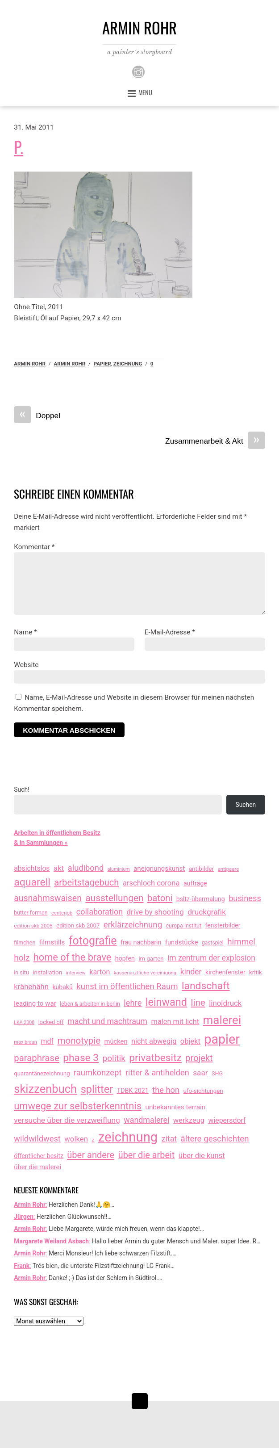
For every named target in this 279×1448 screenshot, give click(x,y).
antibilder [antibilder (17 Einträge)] (201, 868)
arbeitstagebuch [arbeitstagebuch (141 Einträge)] (86, 882)
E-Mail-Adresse (170, 632)
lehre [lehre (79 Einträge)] (133, 1002)
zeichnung (127, 364)
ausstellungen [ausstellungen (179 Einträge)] (114, 898)
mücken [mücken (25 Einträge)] (115, 1041)
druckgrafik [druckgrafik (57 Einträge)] (206, 911)
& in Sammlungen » (40, 842)
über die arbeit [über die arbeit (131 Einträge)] (146, 1155)
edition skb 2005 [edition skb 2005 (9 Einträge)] (33, 926)
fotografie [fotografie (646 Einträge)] (93, 940)
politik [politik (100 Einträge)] (113, 1058)
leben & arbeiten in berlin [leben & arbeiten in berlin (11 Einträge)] (90, 1004)
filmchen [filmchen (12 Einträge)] (24, 942)
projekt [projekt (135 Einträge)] (198, 1058)
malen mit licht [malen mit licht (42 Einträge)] (175, 1021)
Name (25, 632)
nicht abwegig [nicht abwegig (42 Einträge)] (153, 1041)
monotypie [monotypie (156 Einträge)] (79, 1040)
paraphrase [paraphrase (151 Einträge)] (36, 1058)
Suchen (245, 804)
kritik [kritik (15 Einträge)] (255, 972)
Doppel (37, 416)
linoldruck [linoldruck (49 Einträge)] (225, 1003)
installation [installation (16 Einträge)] (47, 972)
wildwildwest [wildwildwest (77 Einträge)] (37, 1138)
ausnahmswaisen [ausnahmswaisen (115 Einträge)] (48, 898)
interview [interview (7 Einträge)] (76, 973)
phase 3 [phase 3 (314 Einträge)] (81, 1058)
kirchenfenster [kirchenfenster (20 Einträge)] (225, 972)
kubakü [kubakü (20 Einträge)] (62, 987)
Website (26, 665)
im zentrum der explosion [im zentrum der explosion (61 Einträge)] (211, 957)
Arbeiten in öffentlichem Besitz (57, 832)
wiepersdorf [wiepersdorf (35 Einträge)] (227, 1120)
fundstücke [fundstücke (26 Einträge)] (181, 942)
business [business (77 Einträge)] (245, 898)
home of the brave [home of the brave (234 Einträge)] (72, 957)
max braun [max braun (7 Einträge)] (25, 1042)
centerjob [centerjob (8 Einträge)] (61, 913)
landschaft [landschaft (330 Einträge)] (206, 986)
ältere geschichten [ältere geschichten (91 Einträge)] (215, 1139)
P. (18, 146)
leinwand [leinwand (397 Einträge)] (166, 1002)
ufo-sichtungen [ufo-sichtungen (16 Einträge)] (203, 1090)
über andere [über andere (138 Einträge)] (90, 1155)
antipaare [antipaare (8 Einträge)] (228, 869)
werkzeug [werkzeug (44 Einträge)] (188, 1120)
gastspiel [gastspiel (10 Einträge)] (213, 943)
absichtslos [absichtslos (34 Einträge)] (32, 868)
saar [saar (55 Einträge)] (200, 1072)
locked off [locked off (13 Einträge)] (51, 1022)
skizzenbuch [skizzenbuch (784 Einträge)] (45, 1088)
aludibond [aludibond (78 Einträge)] (86, 868)
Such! (21, 789)
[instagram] (138, 71)
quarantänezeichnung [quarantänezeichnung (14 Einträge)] (42, 1073)
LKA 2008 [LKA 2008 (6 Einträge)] (24, 1022)
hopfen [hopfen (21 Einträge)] (125, 958)
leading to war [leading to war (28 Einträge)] (35, 1003)
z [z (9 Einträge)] (93, 1140)
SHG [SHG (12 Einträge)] (217, 1073)
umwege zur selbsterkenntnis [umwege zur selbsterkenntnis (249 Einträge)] (78, 1106)
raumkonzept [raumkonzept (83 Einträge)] (98, 1073)
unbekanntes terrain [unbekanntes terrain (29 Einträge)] (176, 1107)
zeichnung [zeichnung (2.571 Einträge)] (128, 1137)
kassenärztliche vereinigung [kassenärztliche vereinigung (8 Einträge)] (145, 973)
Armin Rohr (30, 364)
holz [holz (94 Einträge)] (21, 958)
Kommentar (34, 547)
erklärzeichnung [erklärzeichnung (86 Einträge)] (133, 925)
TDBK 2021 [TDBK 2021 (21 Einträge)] (133, 1090)
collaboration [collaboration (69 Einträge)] (99, 911)
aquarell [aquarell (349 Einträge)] (32, 882)
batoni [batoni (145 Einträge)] (159, 898)
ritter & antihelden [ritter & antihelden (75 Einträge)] (157, 1072)
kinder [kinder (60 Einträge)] (191, 971)
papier (102, 364)
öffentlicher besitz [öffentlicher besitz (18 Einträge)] (38, 1155)
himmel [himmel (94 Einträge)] (241, 941)
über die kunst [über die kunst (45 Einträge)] (202, 1155)
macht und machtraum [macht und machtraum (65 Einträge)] (107, 1021)
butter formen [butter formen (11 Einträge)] (30, 913)
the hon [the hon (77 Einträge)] (165, 1090)
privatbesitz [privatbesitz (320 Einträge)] (155, 1058)
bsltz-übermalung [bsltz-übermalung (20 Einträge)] (200, 898)
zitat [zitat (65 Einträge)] (169, 1138)
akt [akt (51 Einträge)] (59, 868)
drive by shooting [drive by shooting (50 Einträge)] (155, 911)
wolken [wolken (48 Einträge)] (76, 1138)
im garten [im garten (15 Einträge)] (150, 958)
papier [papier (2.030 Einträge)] (221, 1039)
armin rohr (69, 364)
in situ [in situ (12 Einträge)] (21, 972)
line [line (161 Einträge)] (198, 1002)
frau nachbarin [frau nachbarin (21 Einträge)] (141, 942)
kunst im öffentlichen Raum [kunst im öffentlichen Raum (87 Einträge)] (127, 986)
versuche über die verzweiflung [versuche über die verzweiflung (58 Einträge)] (67, 1120)
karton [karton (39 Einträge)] (99, 972)
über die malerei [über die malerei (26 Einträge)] (37, 1167)
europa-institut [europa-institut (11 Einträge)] (184, 926)
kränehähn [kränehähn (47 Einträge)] (31, 986)
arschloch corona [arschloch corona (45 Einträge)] (151, 883)
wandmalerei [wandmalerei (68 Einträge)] (146, 1120)
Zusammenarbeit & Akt (215, 441)
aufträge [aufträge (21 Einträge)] (195, 883)
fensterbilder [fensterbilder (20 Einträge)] (223, 925)
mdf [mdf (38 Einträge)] (47, 1041)
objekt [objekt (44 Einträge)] (190, 1041)
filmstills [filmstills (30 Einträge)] (52, 942)
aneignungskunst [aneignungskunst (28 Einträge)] (159, 869)
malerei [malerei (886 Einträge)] (222, 1020)
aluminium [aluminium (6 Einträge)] (119, 869)
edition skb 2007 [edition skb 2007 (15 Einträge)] (78, 925)
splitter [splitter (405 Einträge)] (97, 1089)
